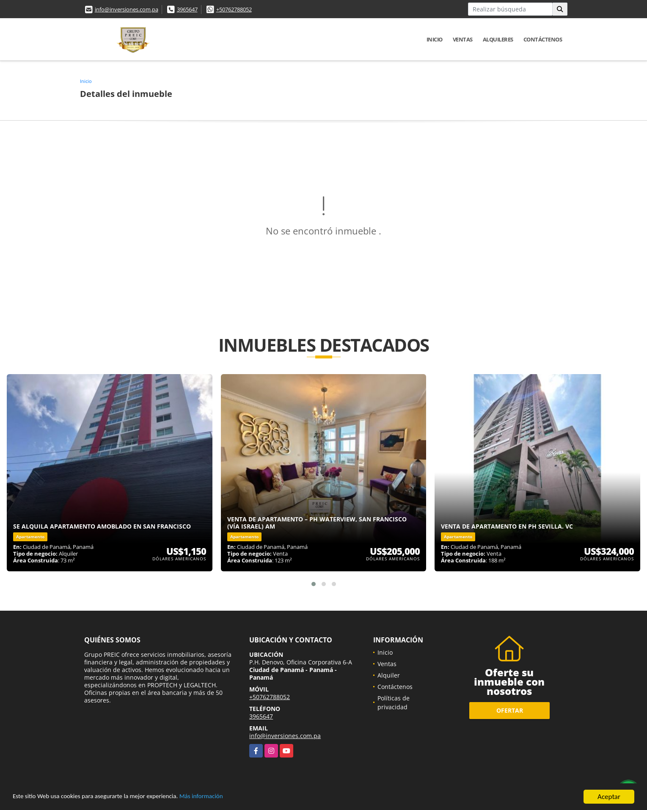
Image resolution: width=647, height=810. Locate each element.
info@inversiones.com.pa (126, 9)
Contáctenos (542, 39)
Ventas (463, 39)
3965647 (187, 9)
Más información (225, 797)
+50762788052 (234, 9)
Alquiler (388, 675)
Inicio (435, 39)
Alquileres (498, 39)
